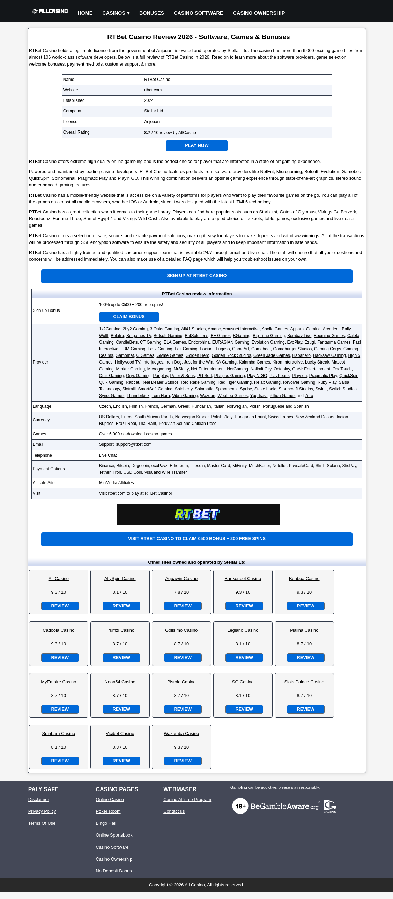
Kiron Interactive (288, 362)
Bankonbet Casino (243, 578)
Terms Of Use (41, 823)
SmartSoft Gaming (155, 389)
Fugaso (223, 348)
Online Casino (110, 799)
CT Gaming (150, 342)
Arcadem (331, 329)
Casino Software (198, 13)
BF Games (220, 335)
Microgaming (159, 369)
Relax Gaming (267, 382)
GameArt (240, 348)
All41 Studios (193, 329)
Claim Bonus (129, 316)
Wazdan (207, 395)
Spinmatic (204, 389)
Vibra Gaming (185, 395)
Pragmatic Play (323, 375)
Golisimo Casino (181, 630)
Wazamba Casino (181, 733)
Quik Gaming (111, 382)
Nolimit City (261, 369)
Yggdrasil (258, 395)
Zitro (309, 395)
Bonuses (151, 13)
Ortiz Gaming (111, 375)
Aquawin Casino (181, 578)
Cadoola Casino (58, 630)
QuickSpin (348, 375)
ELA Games (175, 342)
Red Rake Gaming (198, 382)
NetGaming (237, 369)
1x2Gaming (109, 329)
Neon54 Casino (120, 681)
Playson (299, 375)
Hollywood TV (127, 362)
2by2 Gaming (135, 329)
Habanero (301, 355)
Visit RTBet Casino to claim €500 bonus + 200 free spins (197, 538)
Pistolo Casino (181, 681)
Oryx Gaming (138, 375)
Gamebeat (261, 348)
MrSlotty (180, 369)
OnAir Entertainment (311, 369)
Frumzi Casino (120, 630)
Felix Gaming (160, 348)
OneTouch (342, 369)
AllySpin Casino (120, 578)
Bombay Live (299, 335)
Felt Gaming (186, 348)
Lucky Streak (317, 362)
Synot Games (112, 395)
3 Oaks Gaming (164, 329)
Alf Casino (59, 578)
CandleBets (127, 342)
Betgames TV (138, 335)
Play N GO (257, 375)
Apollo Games (275, 329)
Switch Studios (343, 389)
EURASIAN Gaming (231, 342)
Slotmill (129, 389)
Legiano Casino (242, 630)
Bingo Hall (106, 823)
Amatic (214, 329)
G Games (145, 355)
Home (84, 13)
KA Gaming (226, 362)
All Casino (195, 884)
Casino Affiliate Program (187, 799)
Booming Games (329, 335)
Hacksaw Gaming (329, 355)
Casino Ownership (259, 13)
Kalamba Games (254, 362)
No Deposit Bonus (114, 871)
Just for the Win (198, 362)
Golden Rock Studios (231, 355)
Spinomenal (226, 389)
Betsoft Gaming (168, 335)
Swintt (321, 389)
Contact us (174, 811)
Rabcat (132, 382)
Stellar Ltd (153, 110)
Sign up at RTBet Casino (197, 275)
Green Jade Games (271, 355)
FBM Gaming (133, 348)
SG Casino (243, 681)
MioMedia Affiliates (116, 482)
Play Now (197, 145)
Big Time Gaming (269, 335)
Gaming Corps (327, 348)
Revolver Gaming (299, 382)
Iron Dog (173, 362)
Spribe (246, 389)
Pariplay (160, 375)
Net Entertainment (208, 369)
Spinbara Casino (58, 733)
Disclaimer (38, 799)
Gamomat (125, 355)
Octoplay (282, 369)
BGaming (242, 335)
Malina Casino (304, 630)
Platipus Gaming (229, 375)
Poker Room (108, 811)
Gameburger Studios (292, 348)
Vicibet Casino (120, 733)
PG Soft (204, 375)
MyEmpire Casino (58, 681)
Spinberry (183, 389)
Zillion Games (282, 395)
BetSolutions (196, 335)
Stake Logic (265, 389)
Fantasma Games (333, 342)
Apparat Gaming (305, 329)
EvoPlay (294, 342)
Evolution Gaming (268, 342)
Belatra (117, 335)
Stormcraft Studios (296, 389)
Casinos (113, 13)
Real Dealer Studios (160, 382)
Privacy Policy (42, 811)
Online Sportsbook (114, 835)
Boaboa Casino (304, 578)
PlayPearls (279, 375)
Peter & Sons (182, 375)
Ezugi (309, 342)
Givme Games (169, 355)
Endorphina (199, 342)
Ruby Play (327, 382)
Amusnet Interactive (241, 329)
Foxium (206, 348)
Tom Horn (161, 395)
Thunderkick (138, 395)
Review (60, 605)
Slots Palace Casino (304, 681)
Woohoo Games (232, 395)
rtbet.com (153, 90)
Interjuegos (152, 362)
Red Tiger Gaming (235, 382)
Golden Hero (197, 355)
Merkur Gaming (130, 369)
